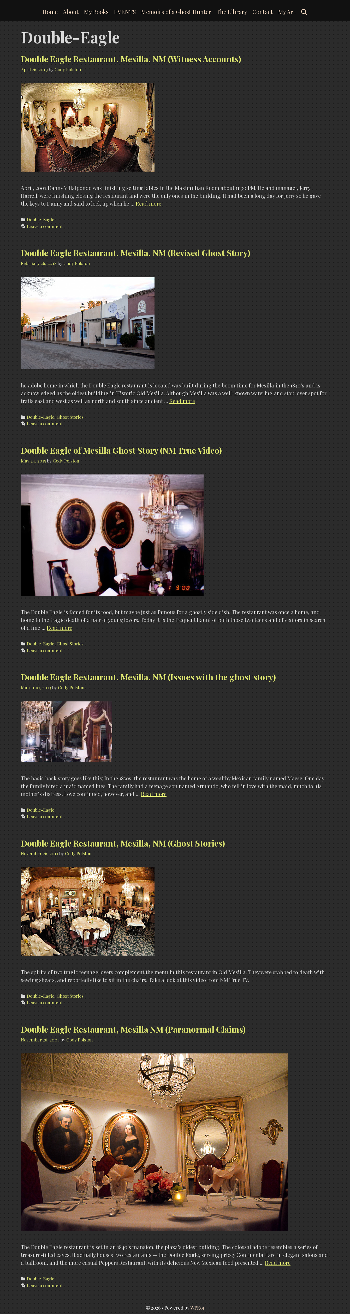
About (71, 12)
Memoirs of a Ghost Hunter (176, 12)
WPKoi (197, 1308)
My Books (96, 12)
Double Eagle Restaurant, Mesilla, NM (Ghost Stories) (123, 843)
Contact (262, 12)
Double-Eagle (40, 219)
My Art (286, 12)
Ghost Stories (70, 417)
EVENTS (125, 12)
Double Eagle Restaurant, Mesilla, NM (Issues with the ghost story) (148, 676)
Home (50, 12)
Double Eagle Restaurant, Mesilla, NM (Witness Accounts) (131, 58)
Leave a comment (45, 226)
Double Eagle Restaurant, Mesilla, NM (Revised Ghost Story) (135, 252)
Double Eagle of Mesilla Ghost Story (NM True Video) (121, 450)
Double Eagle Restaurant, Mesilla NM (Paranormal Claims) (133, 1029)
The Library (231, 12)
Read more (148, 203)
